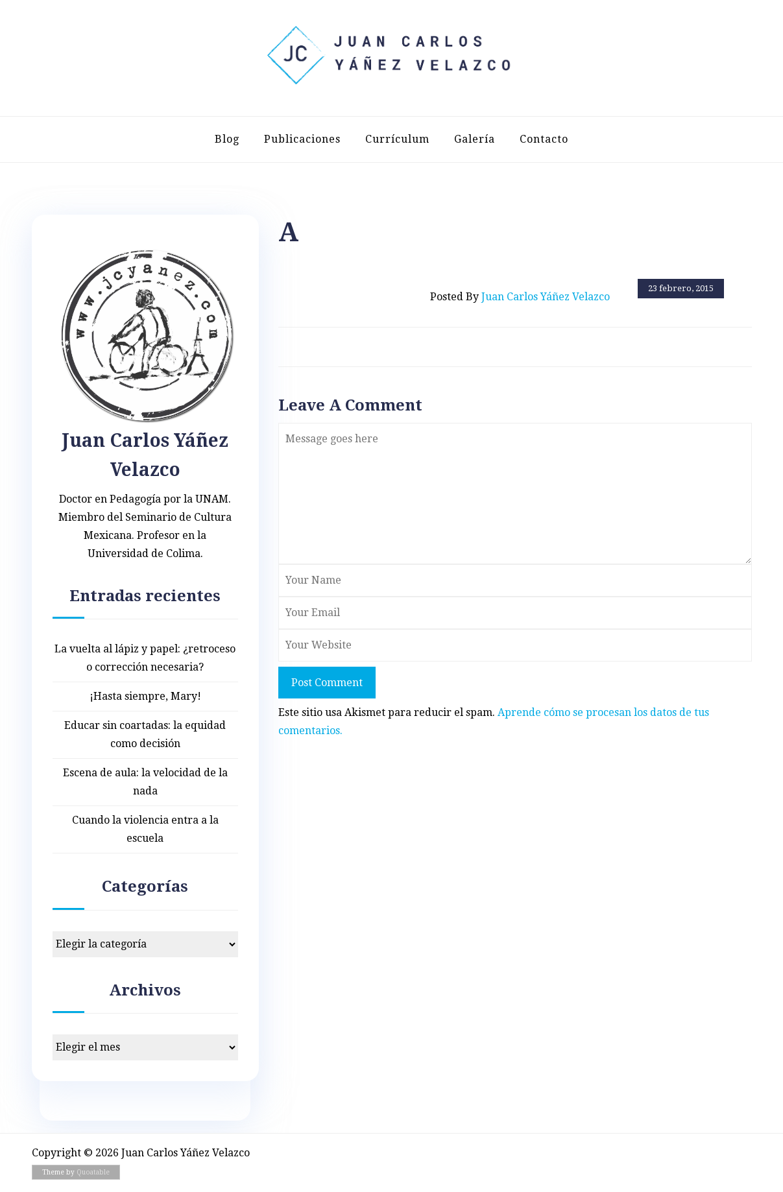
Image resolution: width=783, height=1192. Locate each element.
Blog (227, 139)
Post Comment (327, 682)
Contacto (544, 139)
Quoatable (93, 1172)
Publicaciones (302, 139)
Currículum (397, 139)
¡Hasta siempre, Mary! (145, 696)
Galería (474, 139)
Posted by (520, 297)
